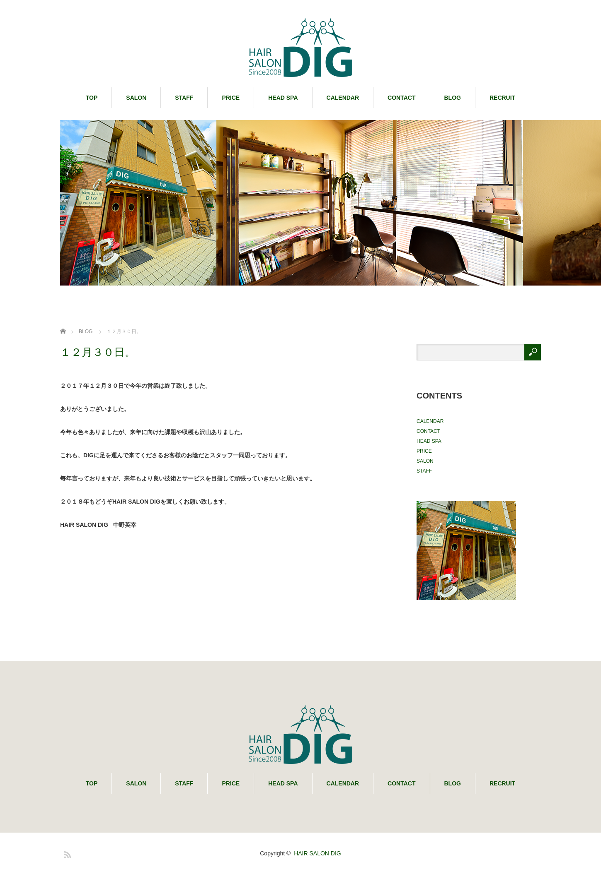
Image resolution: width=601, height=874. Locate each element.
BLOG (452, 97)
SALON (136, 97)
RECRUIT (502, 97)
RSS (66, 853)
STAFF (184, 97)
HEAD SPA (283, 97)
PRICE (231, 97)
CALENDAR (343, 97)
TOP (92, 97)
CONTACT (401, 97)
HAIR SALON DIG (317, 853)
